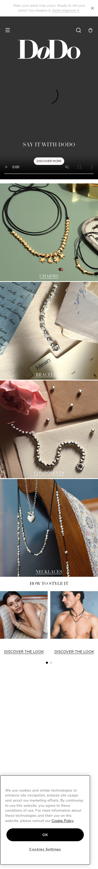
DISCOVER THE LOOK (24, 652)
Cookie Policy (63, 821)
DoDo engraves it (65, 10)
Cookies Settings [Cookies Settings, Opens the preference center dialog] (45, 849)
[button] (92, 8)
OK (45, 835)
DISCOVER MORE (49, 161)
